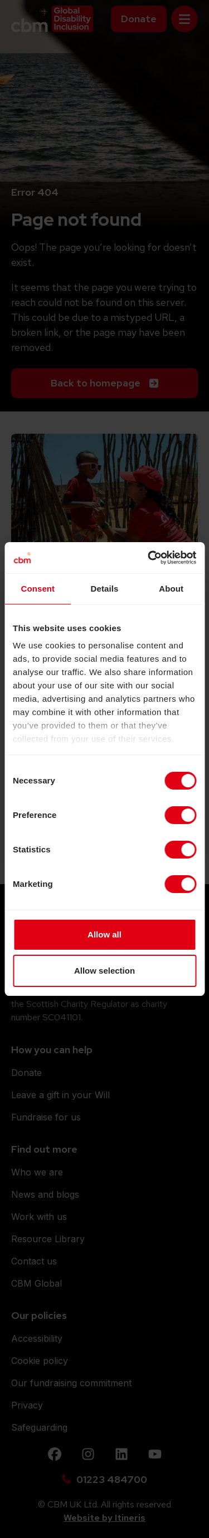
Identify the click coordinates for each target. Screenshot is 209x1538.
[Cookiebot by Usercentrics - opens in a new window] (148, 557)
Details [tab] (105, 588)
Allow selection (104, 970)
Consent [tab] (38, 588)
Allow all (104, 934)
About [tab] (171, 588)
